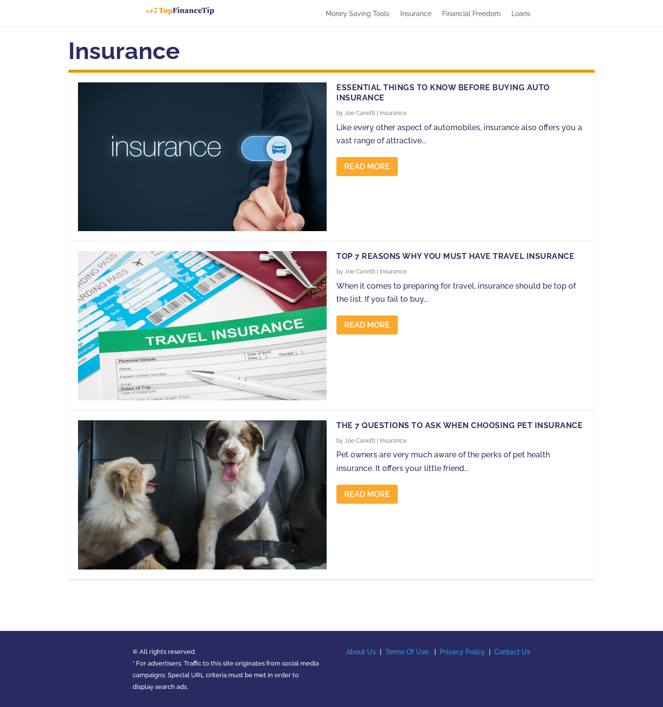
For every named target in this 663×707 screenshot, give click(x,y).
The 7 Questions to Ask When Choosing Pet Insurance (459, 425)
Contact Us (512, 652)
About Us (361, 652)
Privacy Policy (462, 652)
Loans (520, 14)
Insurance (415, 14)
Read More (367, 166)
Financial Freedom (471, 14)
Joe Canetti (360, 113)
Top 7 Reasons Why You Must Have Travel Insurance (455, 256)
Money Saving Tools (358, 14)
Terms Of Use (407, 652)
